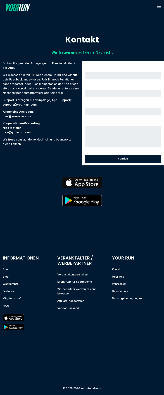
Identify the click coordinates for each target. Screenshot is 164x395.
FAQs (6, 305)
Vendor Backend (68, 308)
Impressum (119, 283)
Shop (6, 269)
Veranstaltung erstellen (72, 274)
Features (8, 291)
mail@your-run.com (17, 116)
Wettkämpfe (10, 283)
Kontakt (117, 269)
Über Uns (118, 276)
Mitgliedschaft (12, 298)
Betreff (123, 109)
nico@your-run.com (17, 132)
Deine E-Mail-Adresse (123, 91)
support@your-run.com (20, 104)
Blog (6, 276)
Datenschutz (120, 291)
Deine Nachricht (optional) (123, 135)
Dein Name (123, 73)
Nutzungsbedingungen (127, 298)
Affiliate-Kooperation (70, 301)
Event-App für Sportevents (74, 281)
